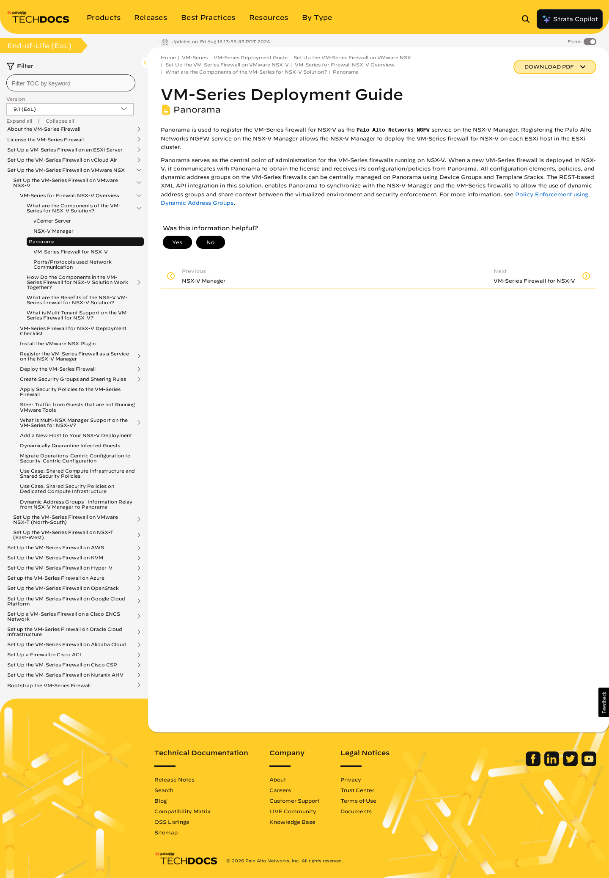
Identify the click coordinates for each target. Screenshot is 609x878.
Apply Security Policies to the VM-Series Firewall (70, 391)
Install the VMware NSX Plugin (58, 343)
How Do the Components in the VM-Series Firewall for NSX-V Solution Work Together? (77, 282)
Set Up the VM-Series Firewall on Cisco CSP (62, 664)
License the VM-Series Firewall (45, 139)
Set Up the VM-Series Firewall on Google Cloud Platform (66, 601)
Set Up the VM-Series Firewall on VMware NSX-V (65, 183)
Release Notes (174, 779)
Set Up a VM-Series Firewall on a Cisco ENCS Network (63, 616)
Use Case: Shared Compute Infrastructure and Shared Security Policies (77, 473)
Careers (280, 790)
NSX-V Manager (53, 231)
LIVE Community (292, 811)
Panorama (42, 241)
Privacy (350, 779)
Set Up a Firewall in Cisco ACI (44, 654)
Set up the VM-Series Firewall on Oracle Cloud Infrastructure (64, 632)
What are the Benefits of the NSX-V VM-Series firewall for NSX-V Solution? (77, 300)
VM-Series (195, 57)
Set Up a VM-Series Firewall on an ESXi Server (65, 149)
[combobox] (70, 82)
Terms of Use (358, 801)
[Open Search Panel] (528, 19)
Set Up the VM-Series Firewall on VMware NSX (66, 170)
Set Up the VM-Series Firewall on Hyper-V (59, 567)
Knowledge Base (292, 822)
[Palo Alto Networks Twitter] (571, 764)
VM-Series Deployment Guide (251, 57)
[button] (603, 702)
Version (15, 99)
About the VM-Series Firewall (43, 129)
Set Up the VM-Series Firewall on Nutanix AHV (65, 674)
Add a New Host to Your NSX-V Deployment (76, 435)
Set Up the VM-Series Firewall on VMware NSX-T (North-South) (65, 520)
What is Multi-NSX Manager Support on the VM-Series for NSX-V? (74, 423)
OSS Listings (171, 822)
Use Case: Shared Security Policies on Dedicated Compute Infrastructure (67, 488)
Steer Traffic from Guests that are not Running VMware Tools (77, 407)
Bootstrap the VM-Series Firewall (49, 685)
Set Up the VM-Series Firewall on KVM (55, 557)
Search (163, 790)
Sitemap (166, 832)
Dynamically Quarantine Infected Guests (70, 445)
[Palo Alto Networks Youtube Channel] (589, 764)
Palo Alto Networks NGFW (393, 130)
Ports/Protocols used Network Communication (72, 264)
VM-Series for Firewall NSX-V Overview (70, 195)
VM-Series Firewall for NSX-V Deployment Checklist (73, 330)
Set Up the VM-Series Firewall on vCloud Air (62, 159)
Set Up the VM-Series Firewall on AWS (55, 547)
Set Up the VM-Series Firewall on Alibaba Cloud (66, 644)
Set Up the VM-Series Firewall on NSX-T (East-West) (63, 535)
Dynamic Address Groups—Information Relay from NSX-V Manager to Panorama (76, 504)
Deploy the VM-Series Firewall (58, 369)
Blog (160, 801)
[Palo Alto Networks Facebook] (534, 764)
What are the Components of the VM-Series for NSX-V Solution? (74, 208)
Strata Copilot (569, 19)
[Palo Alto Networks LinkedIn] (552, 764)
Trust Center (357, 790)
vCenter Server (52, 220)
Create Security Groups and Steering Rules (73, 379)
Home (168, 57)
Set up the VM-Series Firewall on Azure (55, 578)
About (277, 779)
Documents (356, 811)
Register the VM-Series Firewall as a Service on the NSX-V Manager (74, 356)
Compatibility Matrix (182, 811)
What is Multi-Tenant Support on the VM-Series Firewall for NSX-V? (78, 315)
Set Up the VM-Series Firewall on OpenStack (63, 588)
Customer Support (294, 801)
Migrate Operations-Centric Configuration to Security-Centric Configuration (75, 458)
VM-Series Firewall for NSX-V (70, 251)
